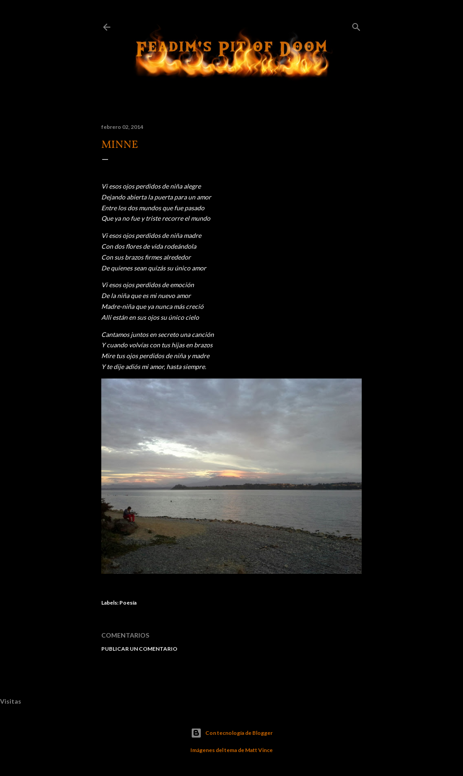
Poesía (128, 602)
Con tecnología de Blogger (232, 733)
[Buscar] (356, 25)
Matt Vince (259, 750)
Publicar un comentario (139, 648)
